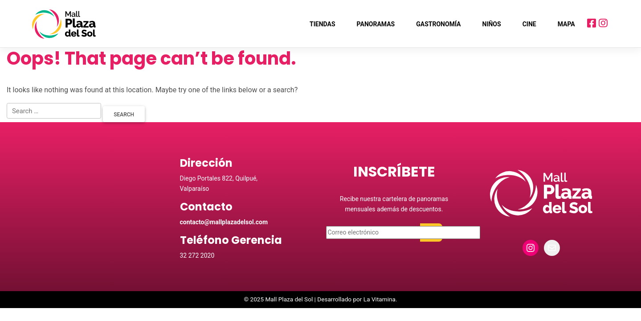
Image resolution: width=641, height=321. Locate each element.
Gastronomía (438, 24)
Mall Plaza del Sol (289, 300)
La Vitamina (379, 300)
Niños (491, 24)
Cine (529, 24)
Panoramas (376, 24)
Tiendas (322, 24)
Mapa (566, 24)
